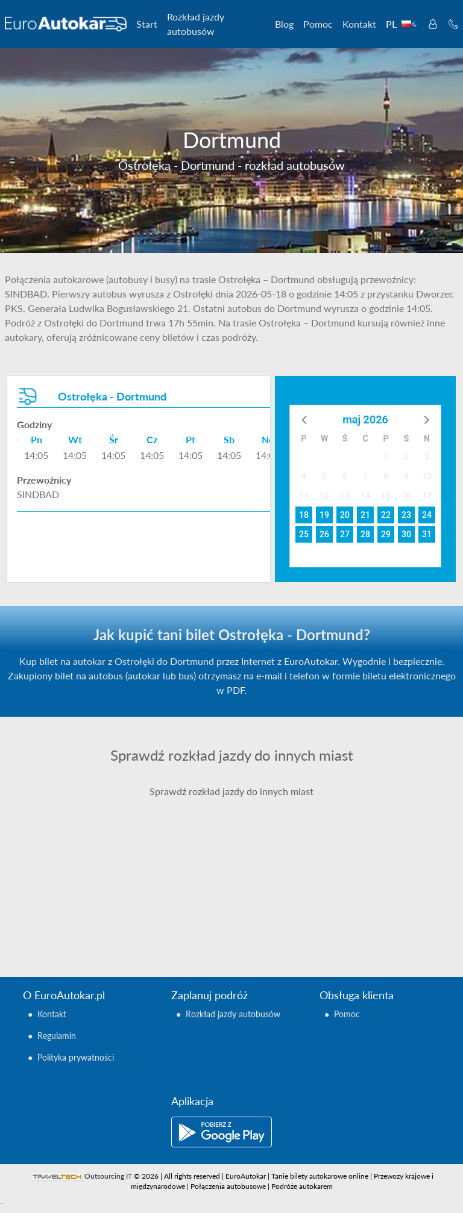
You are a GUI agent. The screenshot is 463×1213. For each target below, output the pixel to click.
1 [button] (385, 457)
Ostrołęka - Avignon (293, 791)
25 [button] (304, 534)
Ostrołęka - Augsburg (81, 892)
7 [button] (365, 476)
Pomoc (318, 24)
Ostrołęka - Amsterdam (85, 805)
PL (401, 24)
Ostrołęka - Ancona (77, 820)
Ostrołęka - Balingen (294, 805)
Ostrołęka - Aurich (75, 906)
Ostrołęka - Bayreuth (295, 878)
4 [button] (303, 476)
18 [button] (304, 515)
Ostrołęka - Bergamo (295, 892)
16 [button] (406, 495)
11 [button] (304, 495)
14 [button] (365, 495)
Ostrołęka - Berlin (288, 906)
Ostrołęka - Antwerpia (83, 849)
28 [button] (365, 534)
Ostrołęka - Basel (287, 849)
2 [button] (406, 457)
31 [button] (427, 534)
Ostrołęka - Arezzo (75, 863)
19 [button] (324, 515)
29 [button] (386, 534)
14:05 (36, 455)
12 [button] (324, 495)
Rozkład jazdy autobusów (195, 24)
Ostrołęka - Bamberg (295, 820)
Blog (284, 24)
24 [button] (427, 515)
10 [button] (427, 476)
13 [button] (345, 495)
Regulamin (56, 1036)
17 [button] (427, 495)
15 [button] (386, 495)
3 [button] (426, 457)
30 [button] (406, 534)
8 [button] (385, 476)
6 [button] (344, 476)
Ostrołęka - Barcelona (297, 834)
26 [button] (324, 534)
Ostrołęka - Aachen (77, 791)
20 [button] (345, 515)
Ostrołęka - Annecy (77, 834)
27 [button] (345, 534)
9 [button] (406, 476)
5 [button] (324, 476)
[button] (305, 419)
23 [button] (406, 515)
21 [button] (365, 515)
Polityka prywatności (75, 1057)
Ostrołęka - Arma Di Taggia (93, 878)
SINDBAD (38, 494)
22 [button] (386, 515)
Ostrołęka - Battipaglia (298, 863)
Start (146, 24)
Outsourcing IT (108, 1175)
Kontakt (359, 24)
